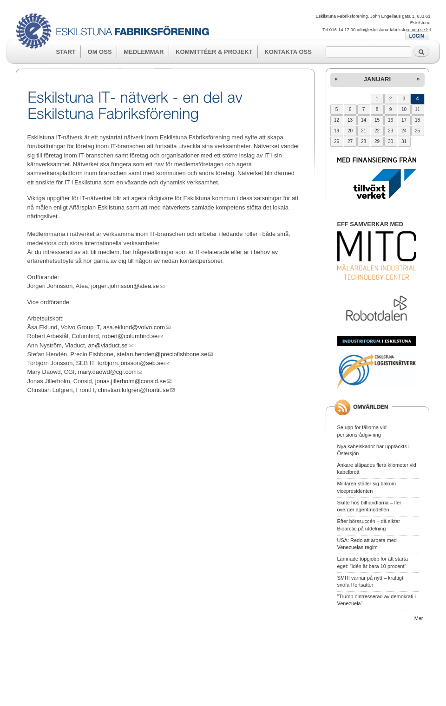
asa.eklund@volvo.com (137, 327)
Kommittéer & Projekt (214, 51)
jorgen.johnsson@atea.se (127, 285)
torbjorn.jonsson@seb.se (133, 363)
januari (377, 79)
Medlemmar (144, 51)
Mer (418, 618)
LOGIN (416, 36)
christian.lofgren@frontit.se (136, 389)
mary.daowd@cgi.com (110, 371)
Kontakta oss (288, 51)
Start (65, 51)
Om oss (100, 51)
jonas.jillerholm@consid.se (133, 381)
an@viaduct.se (110, 345)
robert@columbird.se (132, 336)
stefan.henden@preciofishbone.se (165, 354)
